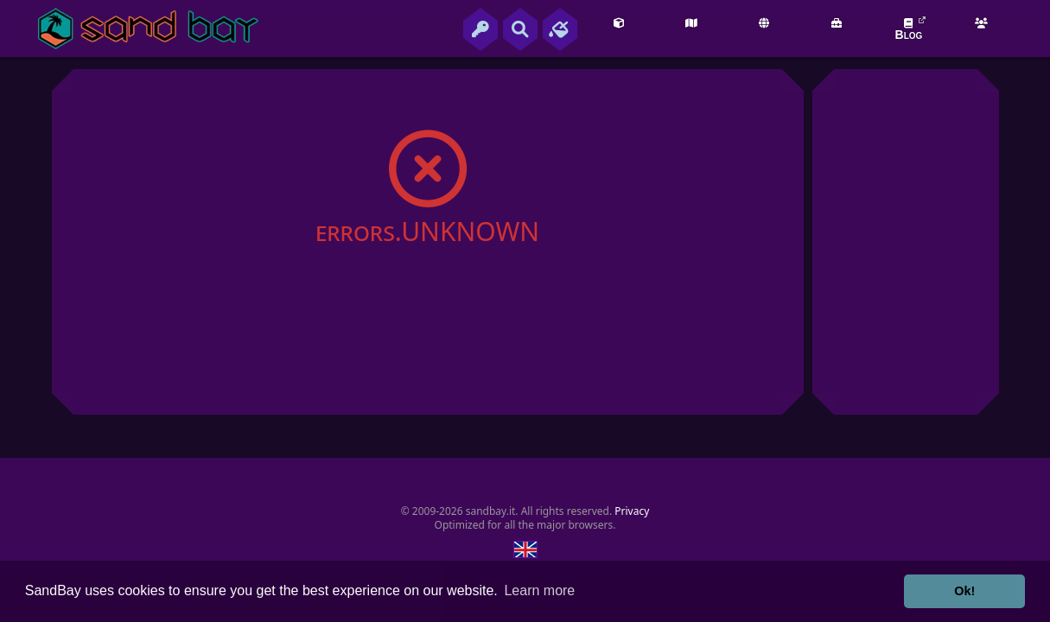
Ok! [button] (964, 591)
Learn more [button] (539, 590)
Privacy (631, 511)
